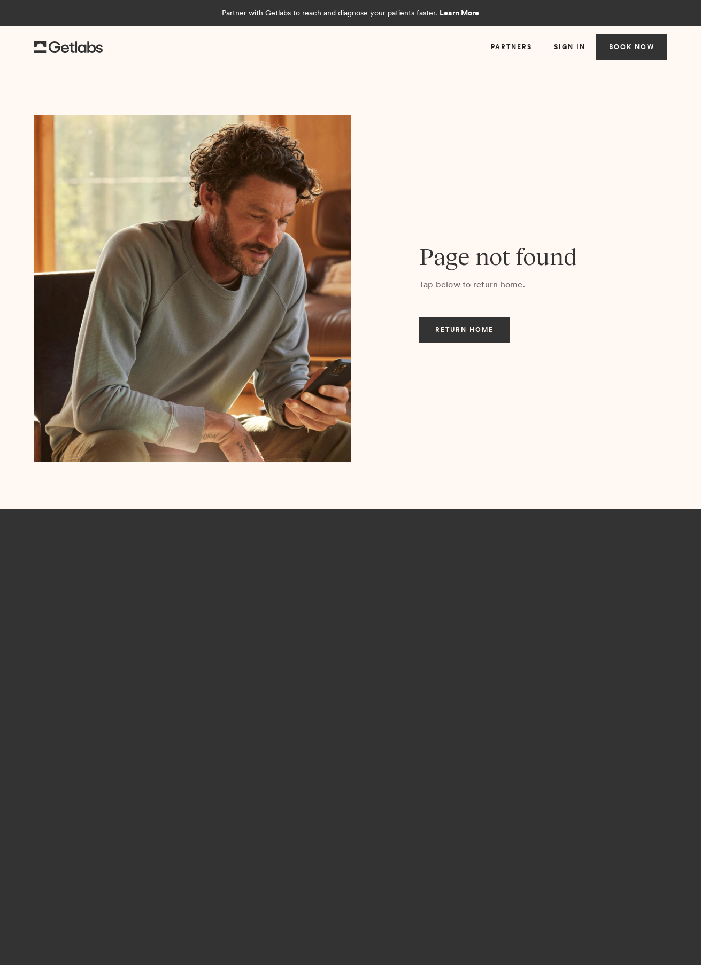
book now (631, 47)
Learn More (459, 13)
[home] (68, 47)
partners (511, 47)
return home (464, 329)
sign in (570, 47)
